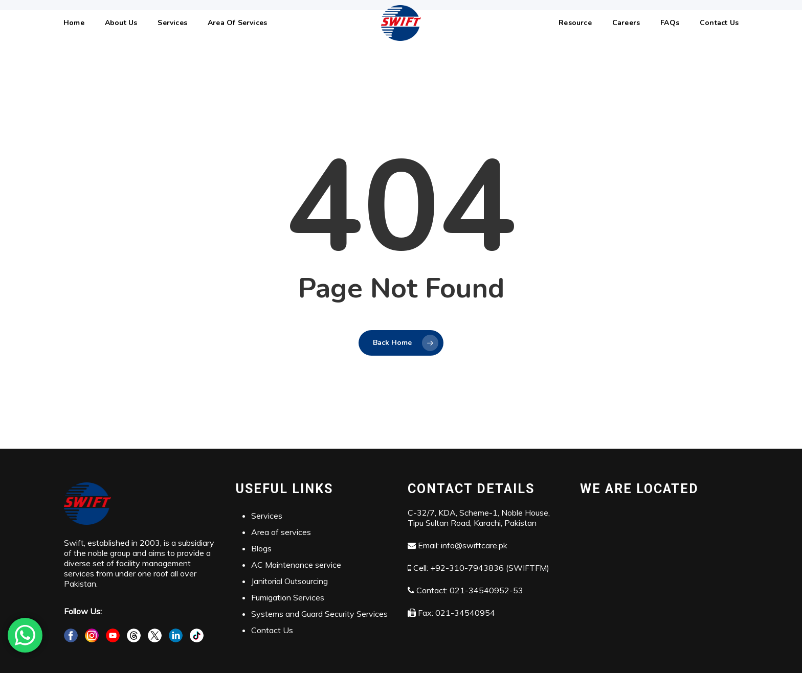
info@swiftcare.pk (474, 545)
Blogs (261, 548)
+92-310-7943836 (467, 568)
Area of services (281, 532)
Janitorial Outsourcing (289, 581)
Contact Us (272, 630)
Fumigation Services (287, 597)
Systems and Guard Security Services (319, 614)
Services (266, 515)
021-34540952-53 (486, 590)
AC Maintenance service (296, 565)
